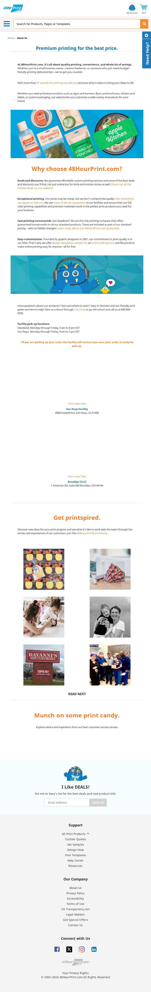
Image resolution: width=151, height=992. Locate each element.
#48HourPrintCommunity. (92, 533)
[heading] (77, 51)
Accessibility (75, 898)
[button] (144, 8)
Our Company (76, 879)
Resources (75, 866)
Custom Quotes (75, 839)
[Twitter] (69, 949)
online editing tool (103, 243)
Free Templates (75, 855)
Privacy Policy (75, 893)
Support (76, 825)
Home (11, 37)
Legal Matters (75, 914)
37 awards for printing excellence (56, 83)
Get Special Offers (75, 920)
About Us (75, 888)
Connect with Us (75, 938)
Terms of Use (76, 904)
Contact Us (75, 925)
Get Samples (75, 844)
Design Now (75, 850)
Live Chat (79, 309)
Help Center (75, 860)
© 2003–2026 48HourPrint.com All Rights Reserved (75, 977)
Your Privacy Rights (75, 973)
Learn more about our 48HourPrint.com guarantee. (88, 228)
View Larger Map (77, 403)
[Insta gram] (82, 949)
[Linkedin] (94, 949)
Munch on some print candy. (77, 715)
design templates (62, 243)
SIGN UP (98, 802)
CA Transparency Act (75, 909)
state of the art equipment (69, 202)
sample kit (80, 243)
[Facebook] (57, 949)
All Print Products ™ (75, 834)
